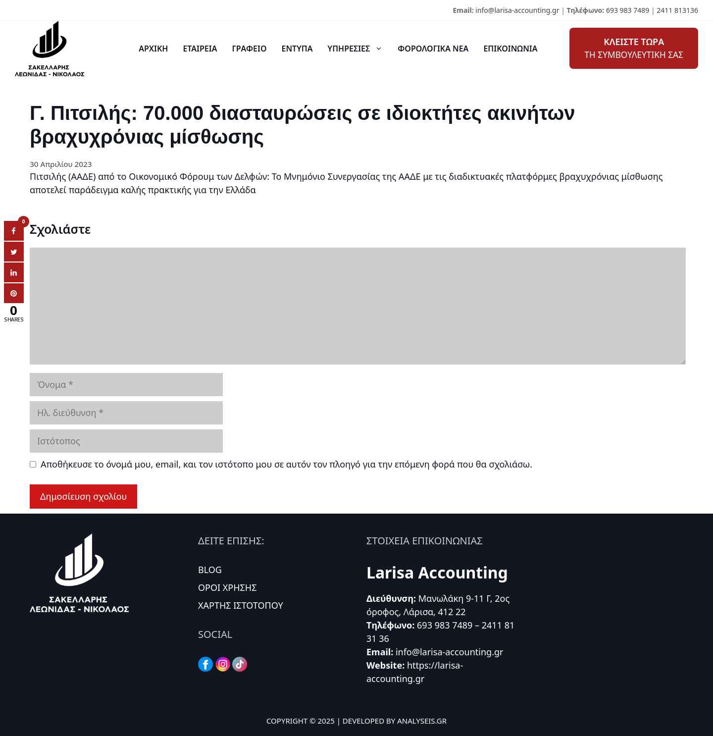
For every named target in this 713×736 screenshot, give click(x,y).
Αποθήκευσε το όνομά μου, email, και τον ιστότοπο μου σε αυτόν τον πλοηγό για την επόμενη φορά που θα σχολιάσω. (286, 464)
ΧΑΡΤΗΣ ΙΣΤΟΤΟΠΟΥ (240, 605)
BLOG (210, 570)
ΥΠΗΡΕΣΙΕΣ (359, 48)
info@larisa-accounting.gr (517, 10)
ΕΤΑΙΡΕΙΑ (200, 48)
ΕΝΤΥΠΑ (297, 48)
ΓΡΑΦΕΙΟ (249, 48)
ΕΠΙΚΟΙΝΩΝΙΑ (510, 48)
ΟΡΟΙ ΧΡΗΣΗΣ (227, 587)
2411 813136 (677, 10)
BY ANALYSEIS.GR (416, 721)
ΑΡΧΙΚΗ (153, 48)
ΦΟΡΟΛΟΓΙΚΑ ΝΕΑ (433, 48)
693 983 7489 (627, 10)
